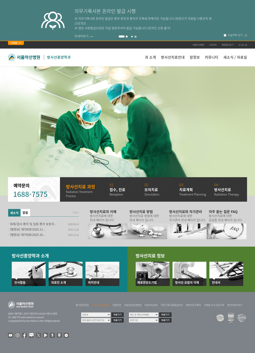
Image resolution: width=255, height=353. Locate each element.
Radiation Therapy (226, 194)
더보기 (76, 212)
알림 (25, 212)
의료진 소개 (58, 282)
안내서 (216, 282)
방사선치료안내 (173, 57)
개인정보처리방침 (100, 305)
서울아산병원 (198, 45)
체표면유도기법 (147, 282)
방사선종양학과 (59, 57)
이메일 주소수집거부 (214, 305)
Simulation (151, 194)
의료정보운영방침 (133, 305)
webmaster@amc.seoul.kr (32, 317)
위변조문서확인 (193, 305)
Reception (116, 194)
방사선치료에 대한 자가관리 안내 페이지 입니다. (187, 218)
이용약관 (116, 305)
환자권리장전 (82, 305)
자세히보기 (81, 36)
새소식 (14, 213)
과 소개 (150, 57)
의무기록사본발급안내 (172, 305)
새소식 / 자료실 (235, 57)
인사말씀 (20, 282)
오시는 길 (242, 45)
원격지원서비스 (235, 305)
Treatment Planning (192, 194)
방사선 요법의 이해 (187, 282)
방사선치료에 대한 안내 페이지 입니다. (102, 218)
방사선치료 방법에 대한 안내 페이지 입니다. (144, 218)
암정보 (195, 57)
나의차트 (213, 45)
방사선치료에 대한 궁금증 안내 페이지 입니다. (226, 218)
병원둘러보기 (228, 45)
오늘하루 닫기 (235, 35)
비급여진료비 (151, 305)
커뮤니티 (211, 57)
